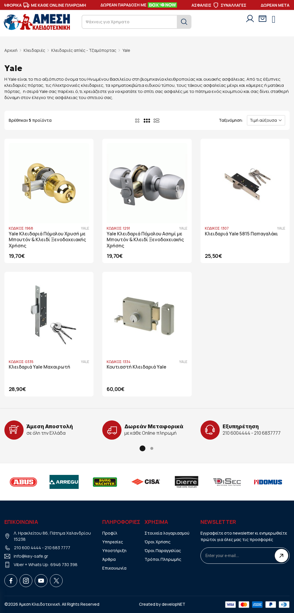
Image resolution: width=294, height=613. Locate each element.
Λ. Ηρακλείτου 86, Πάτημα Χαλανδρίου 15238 (52, 536)
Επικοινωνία (114, 568)
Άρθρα (109, 559)
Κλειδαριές (34, 50)
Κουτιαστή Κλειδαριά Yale (136, 367)
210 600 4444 (27, 548)
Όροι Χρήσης (157, 542)
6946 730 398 (64, 564)
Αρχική (10, 50)
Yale (126, 50)
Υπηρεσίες (112, 542)
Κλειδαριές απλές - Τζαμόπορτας (83, 50)
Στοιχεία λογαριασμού (167, 533)
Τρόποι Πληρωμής (163, 559)
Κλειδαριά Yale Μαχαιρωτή (39, 367)
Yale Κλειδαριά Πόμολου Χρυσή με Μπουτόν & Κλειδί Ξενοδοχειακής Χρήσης (47, 240)
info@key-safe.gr (31, 556)
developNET (173, 604)
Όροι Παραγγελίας (163, 550)
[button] (142, 448)
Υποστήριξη (114, 550)
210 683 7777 (57, 548)
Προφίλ (109, 533)
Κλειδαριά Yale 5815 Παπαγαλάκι (241, 234)
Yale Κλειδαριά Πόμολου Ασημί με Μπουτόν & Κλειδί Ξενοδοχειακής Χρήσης (145, 240)
